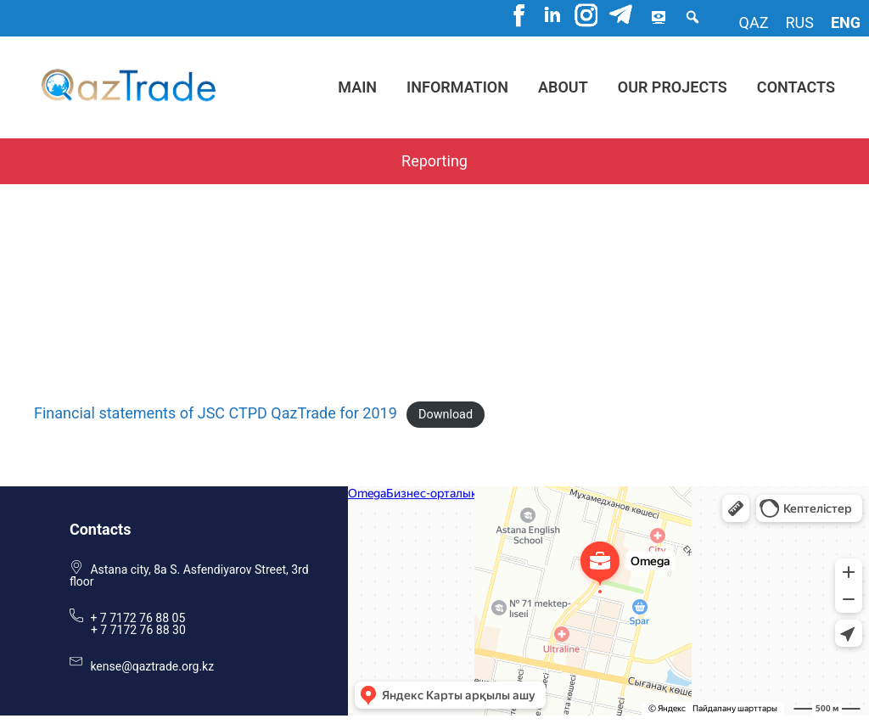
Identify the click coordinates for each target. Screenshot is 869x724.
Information (457, 87)
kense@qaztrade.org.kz (152, 666)
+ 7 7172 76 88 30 (138, 630)
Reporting (434, 161)
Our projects (672, 87)
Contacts (796, 87)
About (563, 87)
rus (799, 22)
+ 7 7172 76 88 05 (137, 618)
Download (445, 414)
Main (357, 87)
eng (846, 22)
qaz (754, 22)
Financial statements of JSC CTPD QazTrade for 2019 (215, 413)
